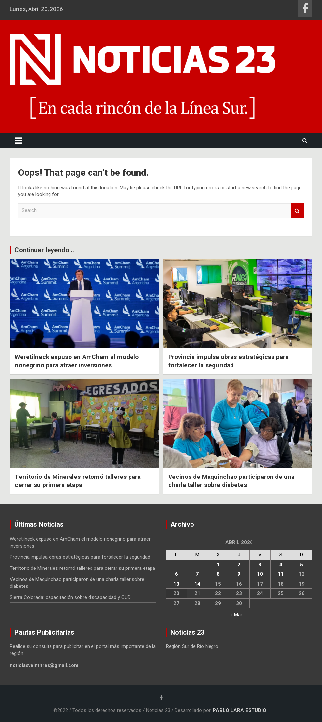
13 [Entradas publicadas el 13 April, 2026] (176, 584)
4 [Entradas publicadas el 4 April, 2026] (280, 565)
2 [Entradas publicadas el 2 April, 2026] (238, 565)
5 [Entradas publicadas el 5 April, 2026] (301, 565)
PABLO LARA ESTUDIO (239, 710)
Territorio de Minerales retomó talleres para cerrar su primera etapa (78, 481)
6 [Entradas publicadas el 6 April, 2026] (176, 574)
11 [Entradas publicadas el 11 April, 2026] (281, 574)
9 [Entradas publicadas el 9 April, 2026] (238, 574)
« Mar (236, 615)
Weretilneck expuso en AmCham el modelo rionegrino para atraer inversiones (77, 361)
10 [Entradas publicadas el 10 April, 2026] (260, 574)
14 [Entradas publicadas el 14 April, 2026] (197, 584)
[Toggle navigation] (18, 140)
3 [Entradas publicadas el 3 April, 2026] (259, 565)
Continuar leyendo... (44, 250)
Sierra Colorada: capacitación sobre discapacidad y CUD (70, 597)
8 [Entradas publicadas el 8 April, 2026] (218, 574)
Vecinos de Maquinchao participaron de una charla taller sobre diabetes (231, 481)
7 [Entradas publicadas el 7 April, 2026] (197, 574)
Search (297, 210)
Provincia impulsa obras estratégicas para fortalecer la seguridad (228, 361)
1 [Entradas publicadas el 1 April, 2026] (218, 565)
